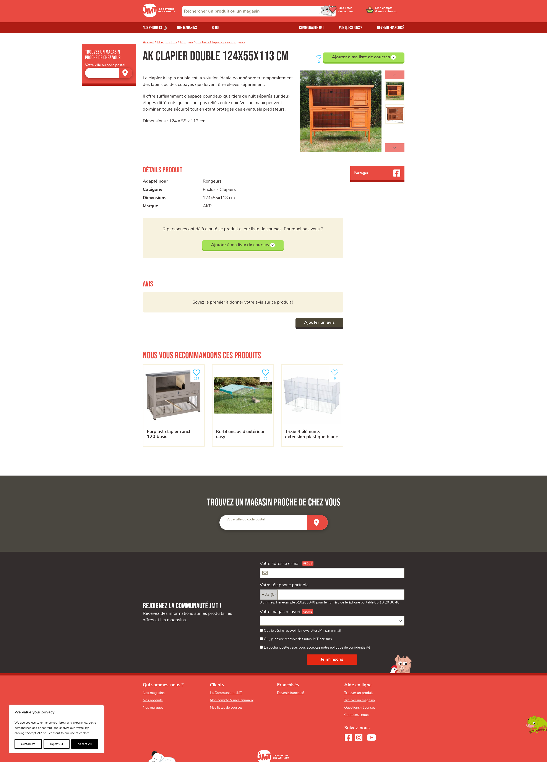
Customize (28, 744)
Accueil (148, 42)
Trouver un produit (358, 693)
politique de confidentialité (350, 647)
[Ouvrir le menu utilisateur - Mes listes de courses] (357, 11)
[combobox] (259, 11)
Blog (215, 27)
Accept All (85, 744)
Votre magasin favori (280, 612)
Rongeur (186, 42)
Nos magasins (187, 27)
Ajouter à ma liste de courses (364, 57)
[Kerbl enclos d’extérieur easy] (243, 405)
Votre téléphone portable (284, 585)
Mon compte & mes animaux (231, 700)
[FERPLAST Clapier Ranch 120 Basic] (174, 405)
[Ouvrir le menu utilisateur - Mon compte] (390, 11)
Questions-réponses (359, 707)
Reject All (56, 744)
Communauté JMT (311, 27)
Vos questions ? (350, 27)
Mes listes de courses (226, 707)
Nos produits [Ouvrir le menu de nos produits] (152, 27)
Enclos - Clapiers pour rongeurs (220, 42)
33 (266, 374)
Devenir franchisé (390, 27)
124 (197, 374)
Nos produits (167, 42)
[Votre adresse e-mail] (332, 573)
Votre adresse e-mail (280, 563)
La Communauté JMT (226, 693)
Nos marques (153, 707)
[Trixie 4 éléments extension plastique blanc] (312, 405)
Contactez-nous (356, 714)
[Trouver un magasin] (125, 73)
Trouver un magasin (359, 700)
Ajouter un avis (319, 322)
